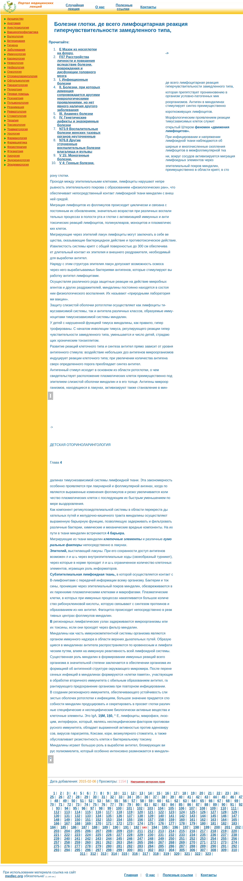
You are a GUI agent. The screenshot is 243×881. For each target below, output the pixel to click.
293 (56, 850)
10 (115, 793)
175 (151, 823)
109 (213, 808)
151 (88, 819)
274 (234, 842)
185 (63, 827)
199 (206, 827)
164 (224, 819)
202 (238, 827)
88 (206, 804)
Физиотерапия (17, 147)
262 (109, 842)
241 (77, 838)
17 (175, 793)
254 (213, 838)
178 (182, 823)
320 (177, 854)
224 (88, 835)
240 (67, 838)
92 (241, 804)
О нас (100, 7)
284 (151, 846)
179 (192, 823)
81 (146, 804)
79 (129, 804)
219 (224, 831)
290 (213, 846)
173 (130, 823)
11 (124, 793)
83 (163, 804)
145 (213, 816)
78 (120, 804)
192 (136, 827)
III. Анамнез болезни (76, 113)
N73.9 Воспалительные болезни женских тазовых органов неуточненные (78, 132)
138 (140, 816)
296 (88, 850)
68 (228, 801)
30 (95, 797)
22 (218, 793)
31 (103, 797)
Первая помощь (18, 94)
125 (192, 812)
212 (151, 831)
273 (224, 842)
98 (101, 808)
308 (213, 850)
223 (77, 835)
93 (58, 808)
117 (109, 812)
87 (198, 804)
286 (171, 846)
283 (140, 846)
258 (67, 842)
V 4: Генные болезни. (76, 163)
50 (73, 801)
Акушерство (15, 18)
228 (130, 835)
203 (56, 831)
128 (224, 812)
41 (189, 797)
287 (182, 846)
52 (90, 801)
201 (227, 827)
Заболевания (16, 49)
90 (223, 804)
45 (223, 797)
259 (77, 842)
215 (182, 831)
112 (56, 812)
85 (181, 804)
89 (215, 804)
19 (193, 793)
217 (203, 831)
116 (98, 812)
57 (133, 801)
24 (236, 793)
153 (109, 819)
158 (161, 819)
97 (92, 808)
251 (182, 838)
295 (77, 850)
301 (140, 850)
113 (67, 812)
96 (83, 808)
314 (114, 854)
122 (161, 812)
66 (211, 801)
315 (124, 854)
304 (171, 850)
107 (192, 808)
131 (67, 816)
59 (150, 801)
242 (88, 838)
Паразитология (17, 85)
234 (192, 835)
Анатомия (14, 23)
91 (232, 804)
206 (88, 831)
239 (56, 838)
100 (119, 808)
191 (126, 827)
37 (155, 797)
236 (213, 835)
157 (151, 819)
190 (115, 827)
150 (77, 819)
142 (182, 816)
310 (234, 850)
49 (65, 801)
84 (172, 804)
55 (116, 801)
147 (234, 816)
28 (78, 797)
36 (146, 797)
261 (98, 842)
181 (213, 823)
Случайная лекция (75, 7)
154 (119, 819)
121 (151, 812)
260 (88, 842)
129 (234, 812)
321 (187, 854)
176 (161, 823)
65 (202, 801)
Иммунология (16, 54)
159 (171, 819)
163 (213, 819)
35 (138, 797)
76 (103, 804)
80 (138, 804)
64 (193, 801)
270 (192, 842)
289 (203, 846)
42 (198, 797)
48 (56, 801)
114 (77, 812)
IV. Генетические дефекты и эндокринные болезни (78, 121)
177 (171, 823)
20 (201, 793)
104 (160, 808)
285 (161, 846)
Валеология (15, 36)
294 (67, 850)
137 (130, 816)
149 (67, 819)
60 (159, 801)
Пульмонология (17, 102)
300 (130, 850)
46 (232, 797)
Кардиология (16, 58)
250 (171, 838)
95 (75, 808)
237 (224, 835)
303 (161, 850)
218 (213, 831)
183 (234, 823)
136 (119, 816)
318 (156, 854)
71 (60, 804)
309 (224, 850)
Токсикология (16, 124)
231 (161, 835)
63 (185, 801)
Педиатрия (14, 89)
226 (109, 835)
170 (98, 823)
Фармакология (17, 138)
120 (140, 812)
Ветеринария (16, 40)
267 (161, 842)
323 (208, 854)
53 (99, 801)
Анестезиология (18, 27)
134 (98, 816)
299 (119, 850)
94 (66, 808)
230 (151, 835)
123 (171, 812)
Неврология (15, 63)
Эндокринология (18, 160)
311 (82, 854)
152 (98, 819)
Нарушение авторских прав (148, 781)
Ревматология (16, 111)
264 (130, 842)
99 (109, 808)
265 (140, 842)
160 (182, 819)
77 (112, 804)
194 (154, 827)
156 (140, 819)
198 (196, 827)
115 (88, 812)
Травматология (17, 129)
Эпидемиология (18, 164)
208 (109, 831)
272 (213, 842)
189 (105, 827)
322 (198, 854)
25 (52, 797)
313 (103, 854)
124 (182, 812)
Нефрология (15, 67)
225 (98, 835)
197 (186, 827)
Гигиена (12, 45)
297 (98, 850)
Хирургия (13, 155)
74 (86, 804)
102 (140, 808)
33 (120, 797)
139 (151, 816)
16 (167, 793)
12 (133, 793)
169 (88, 823)
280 (109, 846)
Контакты (148, 7)
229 (140, 835)
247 (140, 838)
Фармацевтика (17, 142)
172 (119, 823)
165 (234, 819)
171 (109, 823)
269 (182, 842)
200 (217, 827)
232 (171, 835)
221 (56, 835)
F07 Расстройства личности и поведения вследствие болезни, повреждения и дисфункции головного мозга (76, 66)
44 (215, 797)
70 (52, 804)
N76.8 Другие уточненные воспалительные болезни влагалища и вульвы (78, 145)
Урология (13, 133)
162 (203, 819)
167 (67, 823)
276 (67, 846)
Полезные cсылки (124, 7)
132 (77, 816)
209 (119, 831)
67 (219, 801)
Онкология (14, 71)
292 (234, 846)
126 (203, 812)
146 (224, 816)
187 (84, 827)
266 (151, 842)
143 (192, 816)
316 (135, 854)
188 (94, 827)
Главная (131, 875)
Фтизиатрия (15, 151)
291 (224, 846)
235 (203, 835)
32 (112, 797)
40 (181, 797)
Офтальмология (18, 80)
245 (119, 838)
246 (130, 838)
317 (145, 854)
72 (69, 804)
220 (234, 831)
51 (82, 801)
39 (172, 797)
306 (192, 850)
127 (213, 812)
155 (130, 819)
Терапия (12, 120)
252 (192, 838)
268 (171, 842)
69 (236, 801)
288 (192, 846)
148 (56, 819)
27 (69, 797)
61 (168, 801)
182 (224, 823)
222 (67, 835)
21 (210, 793)
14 (150, 793)
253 (203, 838)
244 (109, 838)
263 (119, 842)
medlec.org (14, 876)
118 (119, 812)
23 (227, 793)
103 (150, 808)
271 (203, 842)
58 (142, 801)
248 (151, 838)
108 (202, 808)
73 (78, 804)
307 (203, 850)
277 (77, 846)
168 (77, 823)
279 (98, 846)
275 (56, 846)
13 (141, 793)
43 (206, 797)
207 (98, 831)
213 (161, 831)
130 (56, 816)
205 (77, 831)
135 (109, 816)
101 (129, 808)
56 (125, 801)
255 (224, 838)
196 (175, 827)
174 (140, 823)
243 (98, 838)
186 (74, 827)
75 (95, 804)
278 (88, 846)
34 (129, 797)
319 (166, 854)
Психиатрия (15, 98)
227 (119, 835)
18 (184, 793)
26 (60, 797)
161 (192, 819)
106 (181, 808)
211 (140, 831)
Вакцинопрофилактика (22, 32)
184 (53, 827)
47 (241, 797)
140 (161, 816)
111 (234, 808)
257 (56, 842)
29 (86, 797)
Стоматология (16, 116)
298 (109, 850)
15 (158, 793)
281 (119, 846)
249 (161, 838)
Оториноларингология (22, 76)
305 (182, 850)
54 (108, 801)
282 (130, 846)
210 (130, 831)
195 (165, 827)
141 (171, 816)
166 (56, 823)
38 (163, 797)
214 (171, 831)
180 (203, 823)
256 (234, 838)
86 (189, 804)
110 (223, 808)
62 (176, 801)
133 (88, 816)
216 (192, 831)
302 (151, 850)
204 (67, 831)
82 (155, 804)
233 (182, 835)
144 (203, 816)
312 (93, 854)
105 (171, 808)
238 (234, 835)
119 (130, 812)
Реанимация (15, 107)
